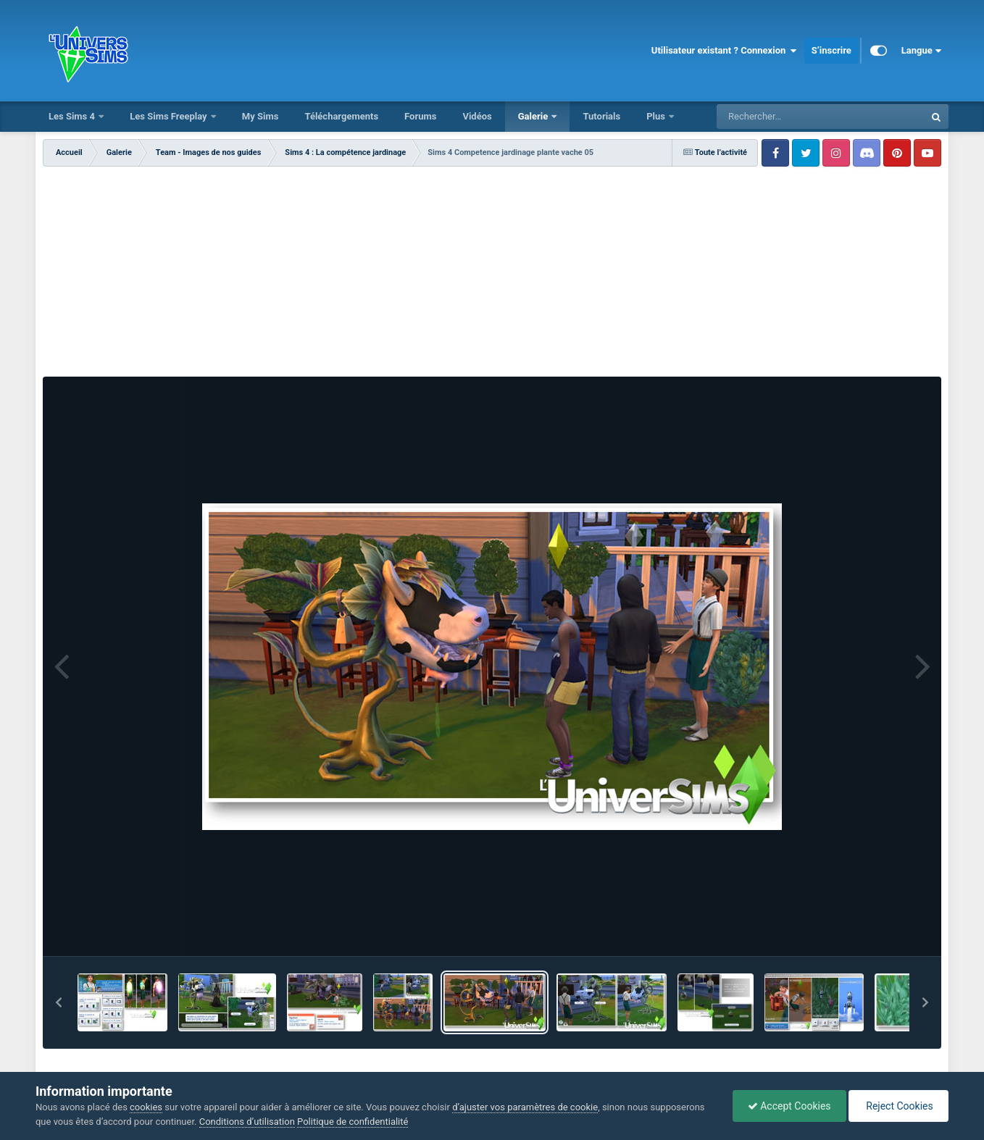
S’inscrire (831, 50)
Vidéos (476, 116)
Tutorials (601, 116)
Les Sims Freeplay (169, 116)
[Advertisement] (492, 275)
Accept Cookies (789, 1106)
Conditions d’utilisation (247, 1121)
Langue (921, 51)
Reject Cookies (898, 1106)
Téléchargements (341, 116)
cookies (146, 1107)
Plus (656, 116)
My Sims (260, 116)
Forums (420, 116)
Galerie (534, 116)
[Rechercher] (781, 116)
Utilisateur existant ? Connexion (724, 51)
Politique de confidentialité (352, 1121)
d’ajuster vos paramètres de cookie (525, 1107)
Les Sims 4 (73, 116)
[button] (59, 1002)
